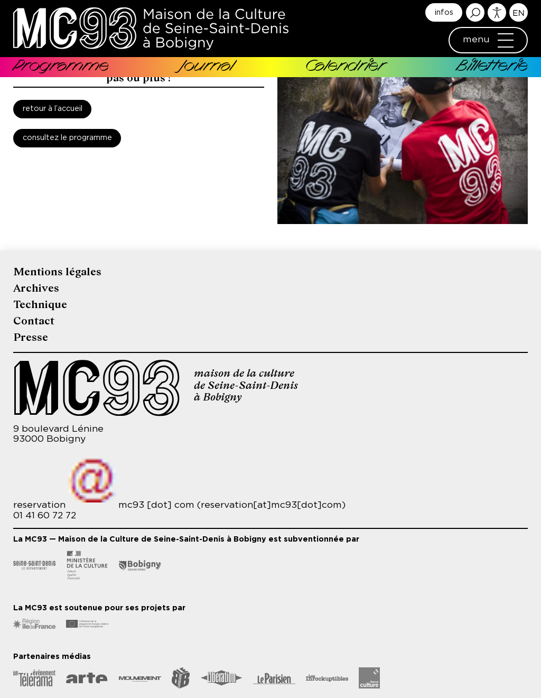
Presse (30, 337)
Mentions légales (57, 271)
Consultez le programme (67, 138)
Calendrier (345, 66)
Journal (207, 66)
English (518, 12)
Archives (36, 288)
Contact (33, 321)
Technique (40, 304)
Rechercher (475, 12)
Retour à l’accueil (52, 109)
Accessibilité (497, 12)
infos (444, 12)
